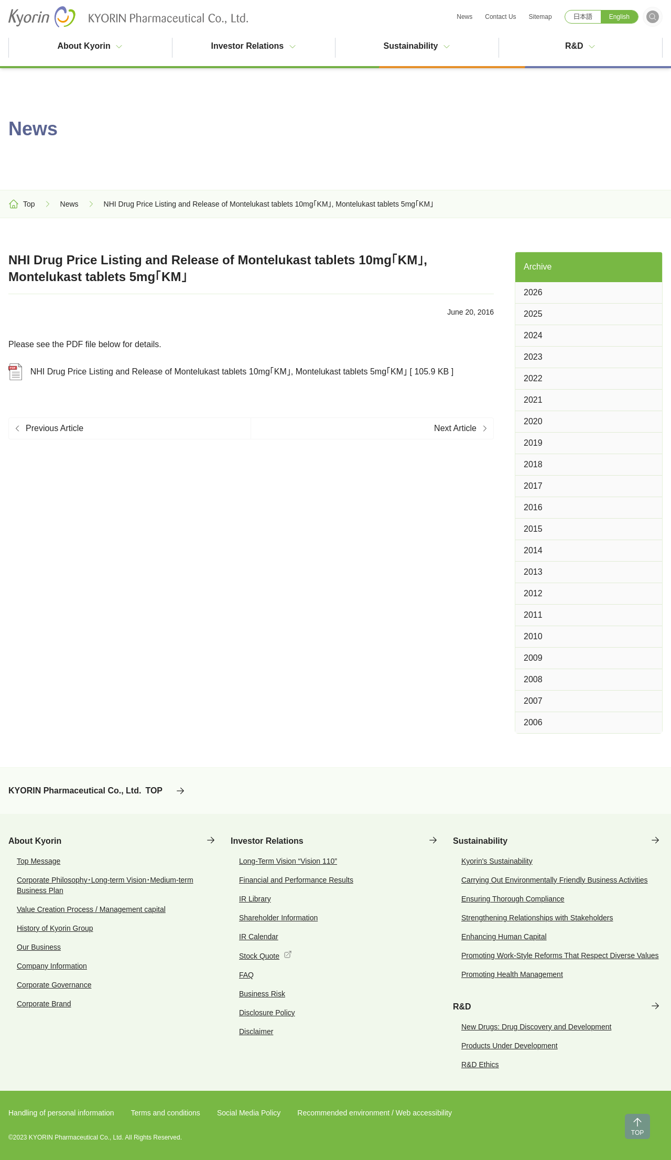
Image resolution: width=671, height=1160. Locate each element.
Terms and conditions (165, 1113)
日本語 (582, 16)
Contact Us (500, 16)
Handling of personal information (61, 1113)
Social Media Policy (248, 1113)
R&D (580, 45)
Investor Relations (253, 45)
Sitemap (540, 16)
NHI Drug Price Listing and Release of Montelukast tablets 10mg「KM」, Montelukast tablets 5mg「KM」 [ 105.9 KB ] (230, 371)
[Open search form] (652, 16)
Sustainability (416, 45)
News (464, 16)
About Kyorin (90, 45)
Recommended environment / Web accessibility (374, 1113)
